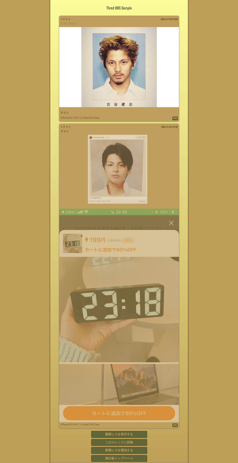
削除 (175, 118)
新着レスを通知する (119, 450)
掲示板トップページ (119, 458)
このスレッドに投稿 (119, 442)
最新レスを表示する (119, 434)
